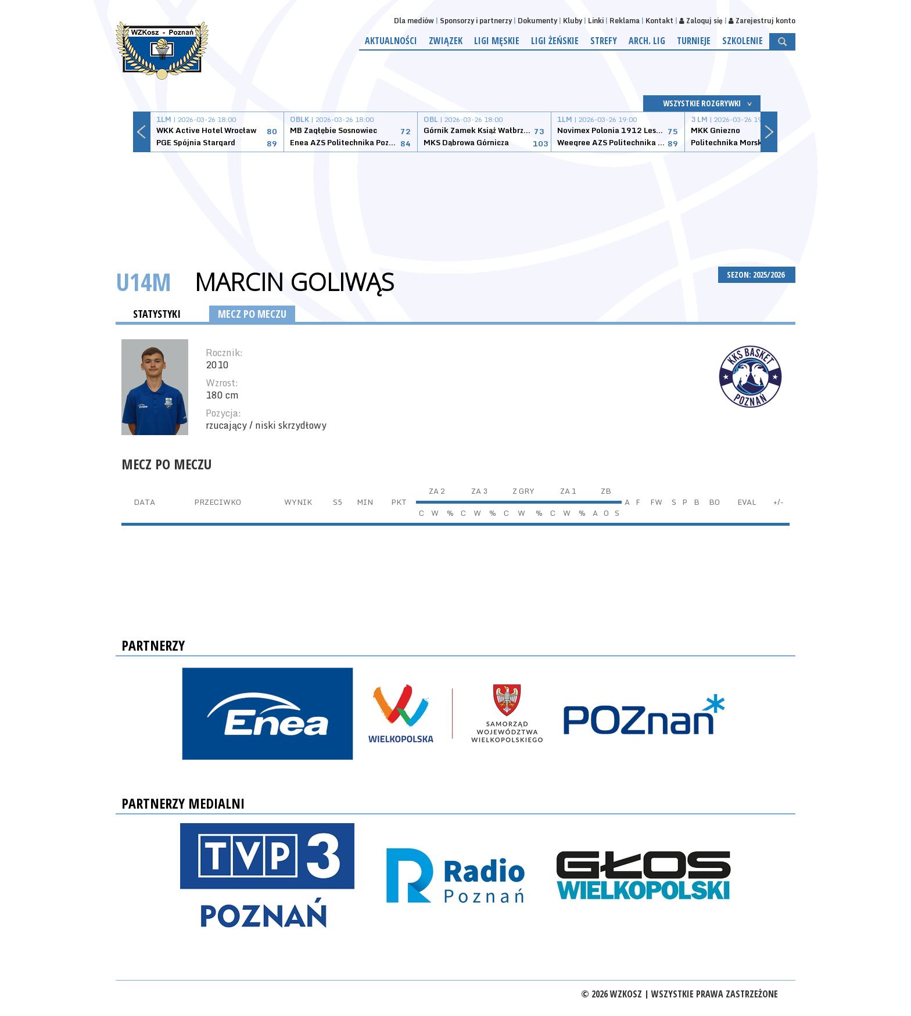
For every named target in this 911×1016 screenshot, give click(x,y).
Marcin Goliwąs (294, 282)
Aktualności (391, 40)
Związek (445, 40)
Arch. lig (647, 40)
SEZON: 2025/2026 (757, 274)
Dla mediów (414, 20)
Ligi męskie (496, 40)
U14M (143, 281)
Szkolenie (742, 40)
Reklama (624, 20)
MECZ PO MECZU (252, 314)
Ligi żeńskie (555, 40)
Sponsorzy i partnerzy (476, 20)
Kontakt (659, 20)
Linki (596, 20)
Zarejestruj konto (762, 20)
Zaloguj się (701, 20)
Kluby (572, 20)
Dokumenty (537, 20)
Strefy (603, 40)
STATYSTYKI (157, 314)
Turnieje (694, 40)
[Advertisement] (455, 196)
